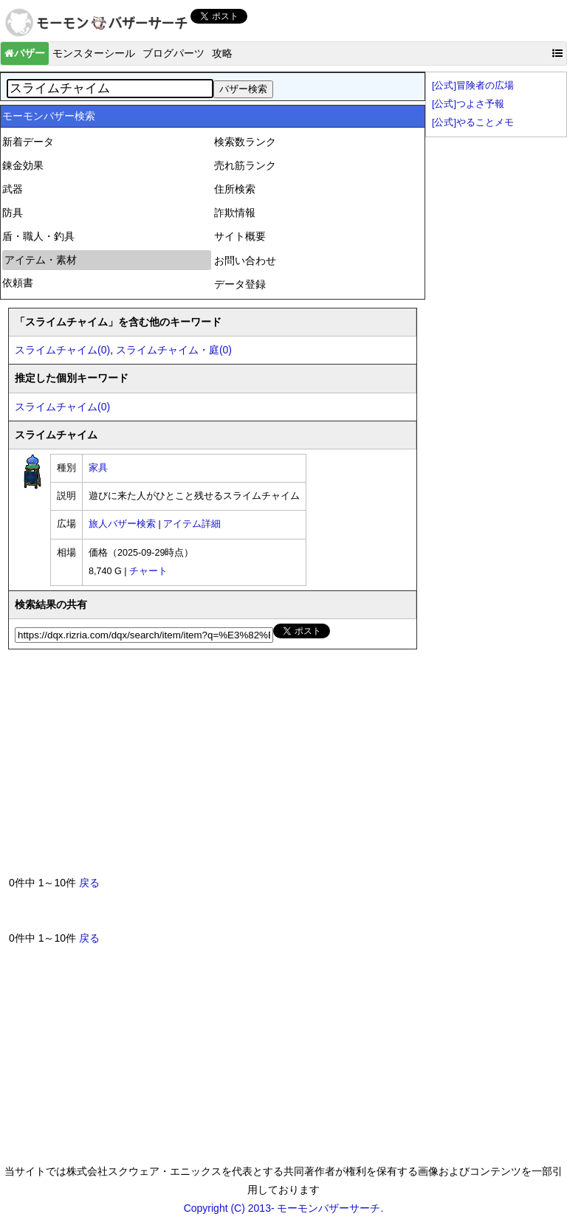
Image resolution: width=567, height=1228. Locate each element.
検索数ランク (245, 142)
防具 (12, 212)
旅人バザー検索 (122, 524)
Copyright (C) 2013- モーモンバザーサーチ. (284, 1208)
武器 (12, 189)
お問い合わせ (245, 260)
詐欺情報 (234, 212)
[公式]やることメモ (473, 122)
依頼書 (17, 283)
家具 (98, 468)
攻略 (222, 53)
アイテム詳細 (192, 524)
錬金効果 (23, 165)
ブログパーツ (173, 53)
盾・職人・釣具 (38, 236)
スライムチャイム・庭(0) (174, 350)
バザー (24, 53)
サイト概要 (240, 236)
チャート (148, 571)
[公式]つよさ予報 (468, 104)
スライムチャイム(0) (62, 350)
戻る (89, 883)
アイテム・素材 (40, 260)
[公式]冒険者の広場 (473, 85)
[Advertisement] (119, 768)
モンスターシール (93, 53)
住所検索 (234, 189)
